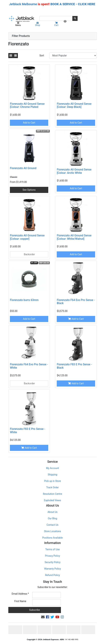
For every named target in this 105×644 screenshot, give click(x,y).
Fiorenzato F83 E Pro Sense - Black (74, 366)
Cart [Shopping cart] (60, 24)
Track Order (52, 487)
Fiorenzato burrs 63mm (24, 300)
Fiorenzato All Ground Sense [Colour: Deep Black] (74, 105)
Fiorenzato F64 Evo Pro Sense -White (29, 366)
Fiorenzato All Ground (23, 168)
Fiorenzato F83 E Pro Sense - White (27, 430)
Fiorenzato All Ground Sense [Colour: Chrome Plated (27, 105)
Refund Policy (52, 575)
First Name (20, 601)
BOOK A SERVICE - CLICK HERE (72, 4)
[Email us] (43, 617)
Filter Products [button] (21, 36)
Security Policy (52, 562)
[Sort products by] (73, 56)
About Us (52, 512)
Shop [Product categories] (37, 24)
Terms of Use (52, 549)
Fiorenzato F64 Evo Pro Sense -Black (76, 301)
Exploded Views (52, 500)
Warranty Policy (52, 568)
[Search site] (75, 18)
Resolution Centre (52, 493)
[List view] (15, 55)
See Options (29, 189)
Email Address (20, 593)
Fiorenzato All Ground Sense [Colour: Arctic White (74, 171)
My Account (52, 468)
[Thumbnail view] (10, 55)
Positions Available (52, 537)
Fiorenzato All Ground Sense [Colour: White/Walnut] (74, 237)
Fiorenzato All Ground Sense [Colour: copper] (27, 237)
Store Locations (52, 531)
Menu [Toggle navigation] (18, 24)
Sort (41, 55)
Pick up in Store (52, 481)
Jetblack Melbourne (23, 4)
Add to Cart (29, 122)
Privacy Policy (52, 555)
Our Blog (52, 518)
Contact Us (52, 524)
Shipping (52, 474)
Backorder (29, 254)
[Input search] (56, 18)
